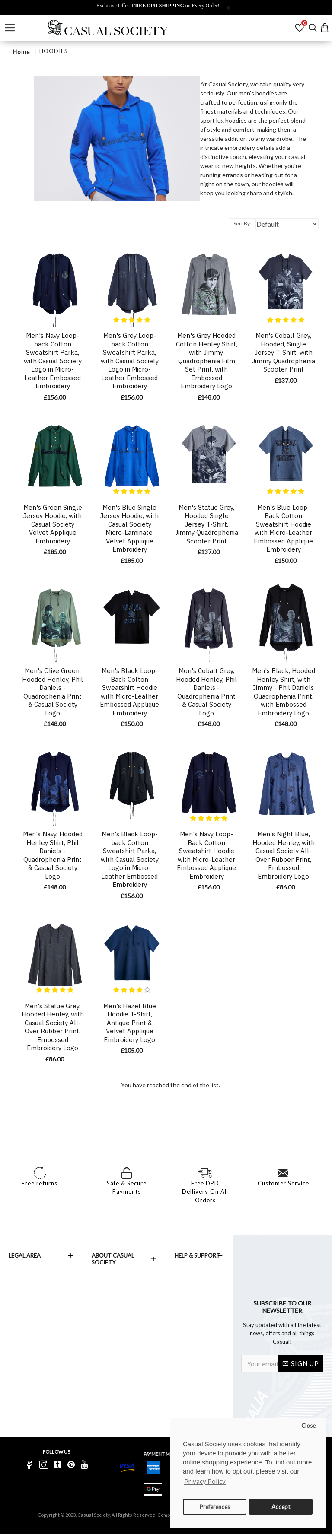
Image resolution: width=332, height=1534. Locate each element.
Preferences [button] (214, 1506)
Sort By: (242, 223)
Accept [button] (280, 1506)
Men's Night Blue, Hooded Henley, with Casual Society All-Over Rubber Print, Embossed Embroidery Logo (283, 855)
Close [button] (308, 1425)
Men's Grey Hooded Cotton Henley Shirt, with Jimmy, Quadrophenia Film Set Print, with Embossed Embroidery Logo (206, 360)
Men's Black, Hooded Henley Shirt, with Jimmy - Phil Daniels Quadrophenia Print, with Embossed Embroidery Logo (283, 692)
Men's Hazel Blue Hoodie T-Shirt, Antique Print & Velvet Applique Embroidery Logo (129, 1023)
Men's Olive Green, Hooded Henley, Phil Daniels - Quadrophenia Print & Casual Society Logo (52, 692)
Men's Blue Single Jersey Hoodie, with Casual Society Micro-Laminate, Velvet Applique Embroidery (129, 528)
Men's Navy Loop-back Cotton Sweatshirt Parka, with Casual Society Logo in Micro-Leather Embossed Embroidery (53, 360)
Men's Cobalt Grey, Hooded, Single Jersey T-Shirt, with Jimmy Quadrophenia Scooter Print (283, 352)
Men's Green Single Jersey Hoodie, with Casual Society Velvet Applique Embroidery (52, 524)
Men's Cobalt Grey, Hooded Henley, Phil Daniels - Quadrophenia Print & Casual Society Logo (206, 692)
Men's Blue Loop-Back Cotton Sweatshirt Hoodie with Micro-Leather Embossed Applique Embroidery (283, 528)
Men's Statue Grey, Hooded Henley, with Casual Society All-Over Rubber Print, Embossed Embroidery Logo (53, 1027)
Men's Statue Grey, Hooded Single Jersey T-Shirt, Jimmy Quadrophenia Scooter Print (206, 524)
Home (21, 51)
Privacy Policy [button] (205, 1481)
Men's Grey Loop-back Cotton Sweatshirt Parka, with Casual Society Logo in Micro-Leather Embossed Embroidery (130, 360)
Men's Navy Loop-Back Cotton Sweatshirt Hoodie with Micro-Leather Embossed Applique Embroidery (206, 855)
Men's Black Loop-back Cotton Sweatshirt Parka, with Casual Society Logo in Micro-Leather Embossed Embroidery (130, 859)
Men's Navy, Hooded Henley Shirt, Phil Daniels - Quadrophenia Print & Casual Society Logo (53, 855)
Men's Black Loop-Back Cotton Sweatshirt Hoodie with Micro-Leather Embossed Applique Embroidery (129, 692)
